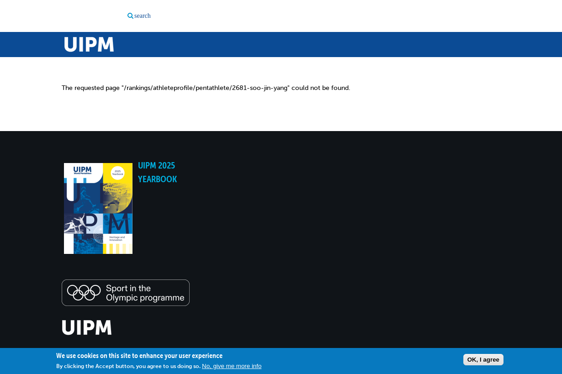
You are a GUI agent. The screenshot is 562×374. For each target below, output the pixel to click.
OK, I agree (483, 359)
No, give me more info (231, 366)
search (142, 15)
